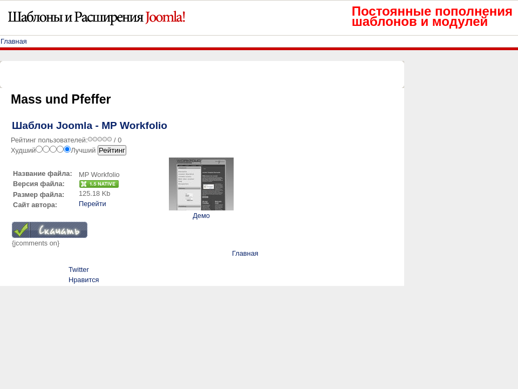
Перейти (92, 204)
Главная (14, 41)
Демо (201, 215)
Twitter (79, 269)
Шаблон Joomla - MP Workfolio (89, 125)
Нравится (84, 280)
